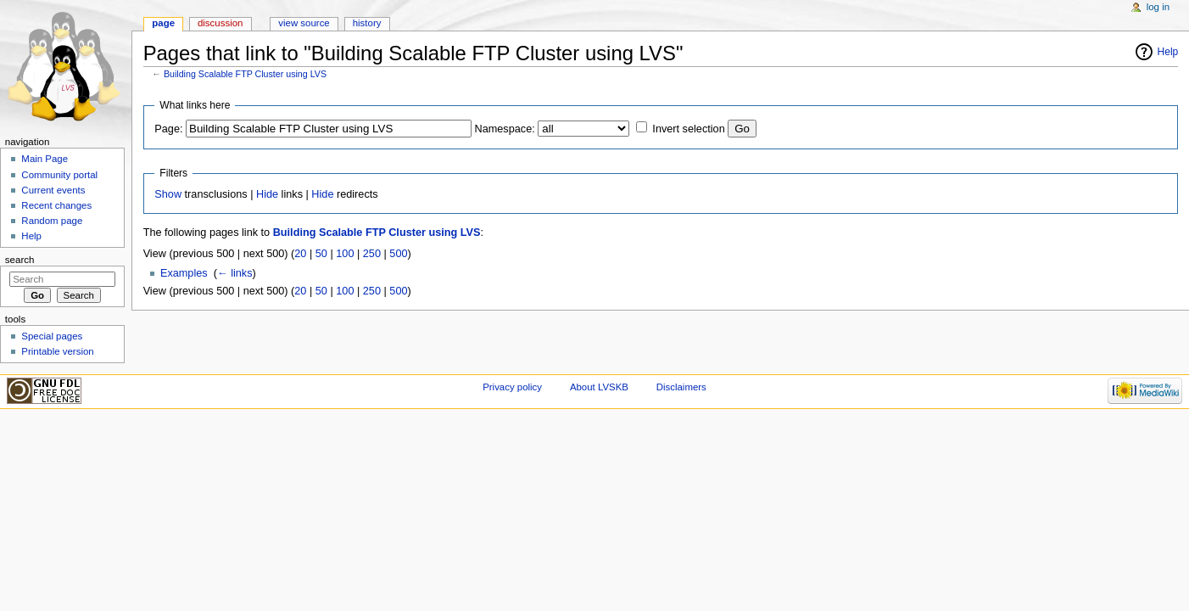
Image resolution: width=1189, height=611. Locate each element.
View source (303, 23)
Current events (53, 190)
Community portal (59, 175)
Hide (267, 194)
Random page (51, 221)
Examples (184, 273)
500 (398, 254)
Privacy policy (512, 387)
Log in (1158, 7)
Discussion (220, 23)
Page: (168, 129)
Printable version (57, 351)
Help (1168, 52)
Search (20, 260)
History (367, 23)
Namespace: (505, 129)
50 (321, 254)
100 (345, 254)
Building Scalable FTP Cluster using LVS (245, 74)
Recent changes (56, 205)
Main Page (44, 159)
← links (235, 273)
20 (300, 254)
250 (372, 254)
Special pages (51, 336)
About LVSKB (599, 387)
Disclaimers (681, 387)
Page (163, 23)
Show (167, 194)
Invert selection (688, 129)
